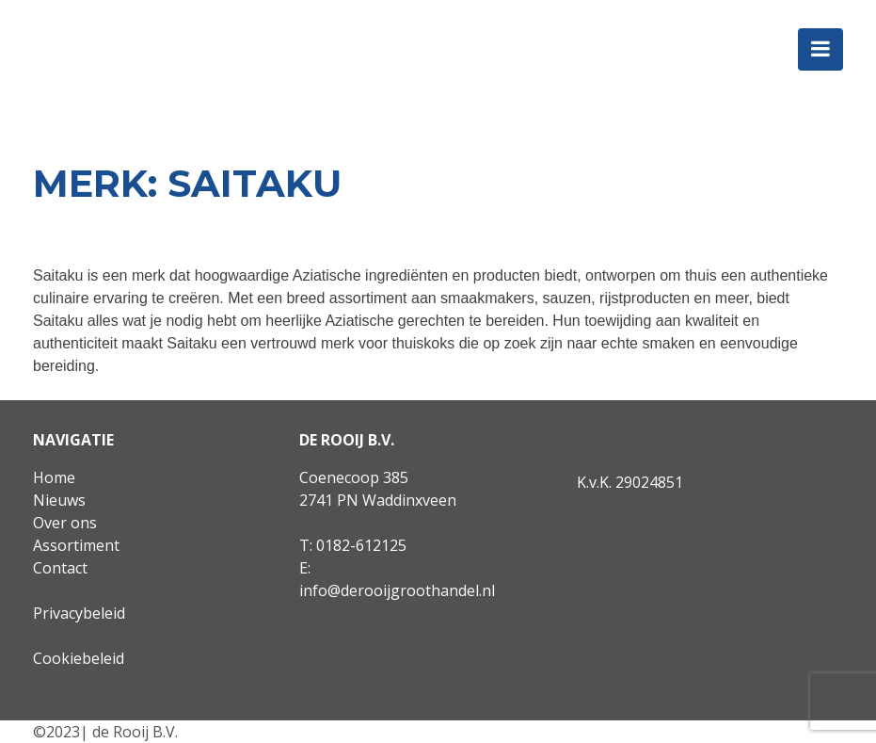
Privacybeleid (79, 613)
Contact (60, 567)
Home (54, 477)
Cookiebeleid (78, 658)
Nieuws (59, 500)
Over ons (65, 522)
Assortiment (76, 545)
